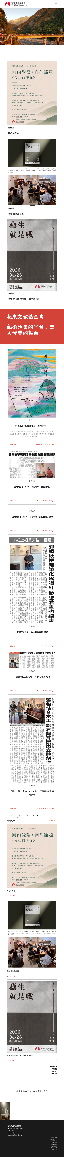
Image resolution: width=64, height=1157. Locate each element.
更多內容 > (13, 444)
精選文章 (54, 1149)
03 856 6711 (11, 1130)
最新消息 (54, 1069)
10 (37, 816)
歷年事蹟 (54, 1073)
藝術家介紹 (53, 1066)
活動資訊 (54, 1071)
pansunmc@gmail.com (15, 1135)
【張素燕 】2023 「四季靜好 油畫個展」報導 (32, 517)
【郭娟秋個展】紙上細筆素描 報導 (32, 632)
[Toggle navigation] (56, 4)
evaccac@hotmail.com (15, 1133)
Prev (2, 30)
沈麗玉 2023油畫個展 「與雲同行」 (32, 426)
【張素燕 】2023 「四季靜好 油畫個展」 (32, 487)
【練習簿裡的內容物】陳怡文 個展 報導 (32, 677)
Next (61, 30)
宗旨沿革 (54, 1137)
